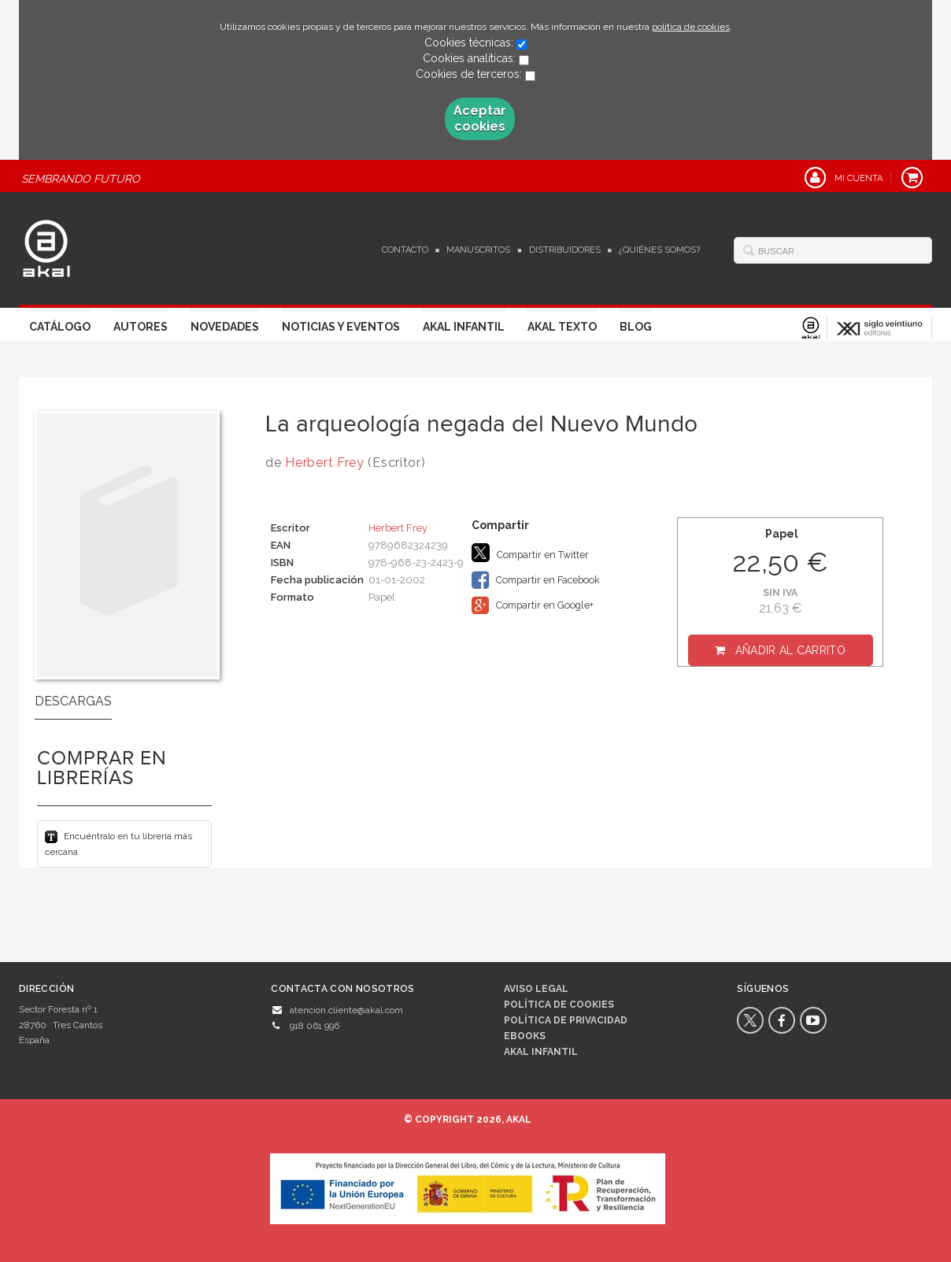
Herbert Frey (324, 462)
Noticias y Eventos (341, 326)
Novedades (225, 326)
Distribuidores (565, 250)
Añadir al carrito (790, 650)
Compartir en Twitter (530, 552)
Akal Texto (562, 326)
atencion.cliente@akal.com (346, 1010)
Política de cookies (559, 1004)
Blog (636, 326)
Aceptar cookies (479, 118)
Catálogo (60, 326)
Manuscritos (478, 250)
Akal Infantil (464, 326)
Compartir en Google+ (533, 605)
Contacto (405, 250)
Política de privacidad (565, 1020)
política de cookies (691, 26)
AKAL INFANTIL (541, 1051)
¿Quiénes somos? (659, 250)
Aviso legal (536, 988)
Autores (140, 326)
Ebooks (525, 1036)
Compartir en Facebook (536, 580)
